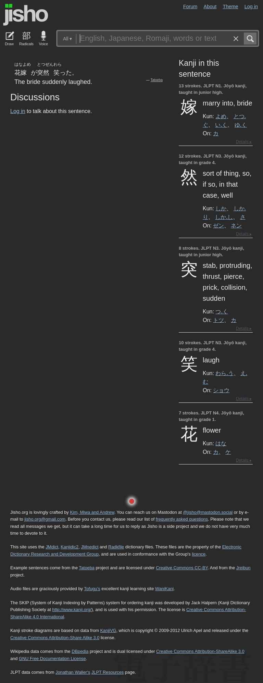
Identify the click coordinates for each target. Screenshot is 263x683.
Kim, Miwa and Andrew (92, 512)
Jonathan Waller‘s (72, 672)
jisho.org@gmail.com (44, 519)
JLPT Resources (107, 672)
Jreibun (243, 567)
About (210, 6)
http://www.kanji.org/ (71, 609)
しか (220, 208)
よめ (220, 116)
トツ (218, 320)
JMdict (52, 546)
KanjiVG (108, 630)
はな (220, 443)
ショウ (221, 390)
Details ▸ (244, 141)
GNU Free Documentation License (52, 658)
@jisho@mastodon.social (208, 512)
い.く (221, 124)
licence (198, 554)
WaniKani (164, 588)
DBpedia (80, 651)
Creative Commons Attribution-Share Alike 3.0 (54, 637)
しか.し (224, 217)
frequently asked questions (182, 519)
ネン (236, 225)
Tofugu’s (92, 588)
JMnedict (89, 546)
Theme (230, 6)
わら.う (224, 373)
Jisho (25, 15)
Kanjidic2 (69, 546)
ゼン (218, 225)
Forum (190, 6)
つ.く (221, 311)
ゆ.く (241, 124)
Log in (251, 6)
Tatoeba (156, 80)
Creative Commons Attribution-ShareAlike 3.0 (200, 651)
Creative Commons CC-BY (182, 567)
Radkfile (116, 546)
